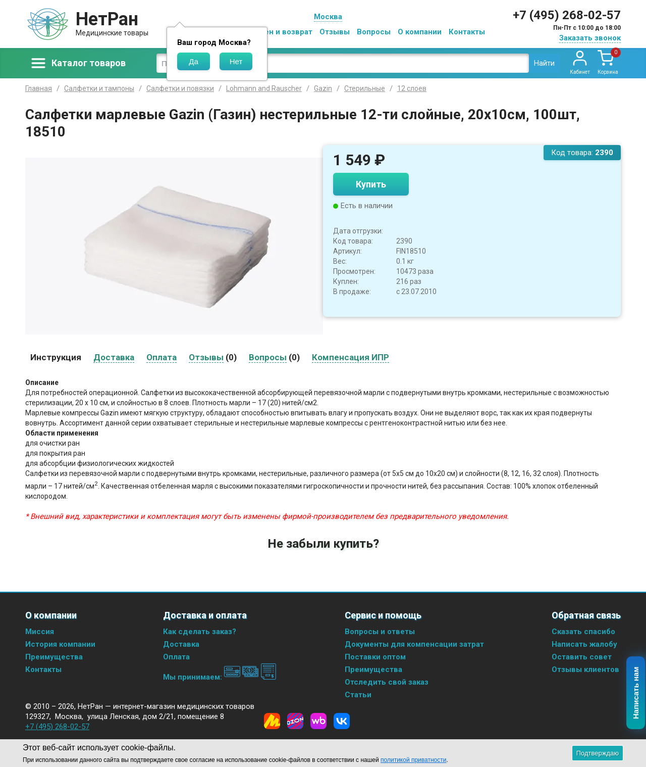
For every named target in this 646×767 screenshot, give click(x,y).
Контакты (467, 31)
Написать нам (636, 693)
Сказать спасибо (583, 631)
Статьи (358, 694)
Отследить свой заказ (386, 682)
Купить (371, 184)
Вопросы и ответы (380, 631)
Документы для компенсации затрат (414, 644)
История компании (60, 644)
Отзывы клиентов (585, 669)
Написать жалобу (584, 644)
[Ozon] (295, 721)
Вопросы (374, 31)
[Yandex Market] (272, 721)
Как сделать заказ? (199, 631)
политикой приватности (413, 759)
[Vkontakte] (342, 721)
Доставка (181, 644)
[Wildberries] (318, 721)
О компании (420, 31)
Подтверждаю (597, 753)
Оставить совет (582, 656)
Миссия (39, 631)
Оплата (176, 656)
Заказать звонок (590, 37)
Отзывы (334, 31)
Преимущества (54, 656)
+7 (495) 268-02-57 (567, 15)
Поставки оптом (375, 656)
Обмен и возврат (280, 31)
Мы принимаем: (220, 677)
